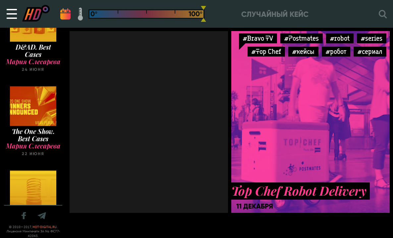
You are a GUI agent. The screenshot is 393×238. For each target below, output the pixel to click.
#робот (336, 51)
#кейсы (303, 51)
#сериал (370, 51)
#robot (340, 38)
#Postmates (301, 38)
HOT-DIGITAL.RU (44, 227)
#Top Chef (266, 51)
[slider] (203, 14)
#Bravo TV (258, 38)
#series (371, 38)
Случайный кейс (275, 14)
